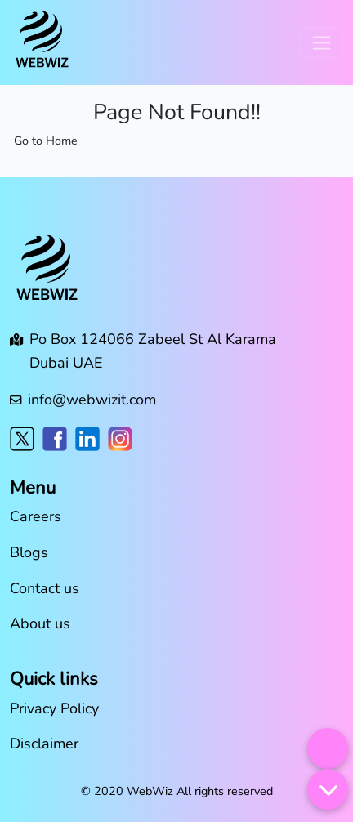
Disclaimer (44, 743)
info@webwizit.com (92, 399)
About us (40, 623)
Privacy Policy (54, 708)
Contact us (44, 588)
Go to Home (46, 140)
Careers (35, 516)
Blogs (29, 552)
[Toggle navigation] (321, 43)
